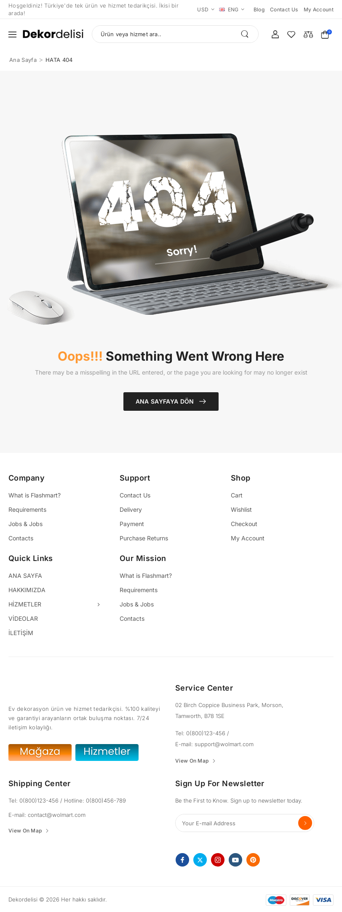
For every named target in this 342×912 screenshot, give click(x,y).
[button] (12, 34)
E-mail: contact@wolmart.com (47, 814)
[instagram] (217, 860)
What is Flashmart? (34, 495)
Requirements (27, 509)
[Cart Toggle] (327, 34)
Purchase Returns (144, 538)
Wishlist (241, 509)
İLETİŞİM (20, 632)
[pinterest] (253, 860)
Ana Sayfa (23, 59)
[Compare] (308, 34)
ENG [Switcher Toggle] (229, 9)
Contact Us (135, 495)
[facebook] (182, 860)
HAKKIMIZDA (26, 589)
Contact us (284, 9)
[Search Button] (248, 34)
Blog (259, 9)
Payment (132, 523)
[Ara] (175, 34)
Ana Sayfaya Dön (166, 401)
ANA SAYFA (25, 575)
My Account (248, 538)
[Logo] (53, 34)
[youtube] (235, 860)
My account (319, 9)
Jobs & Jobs (25, 523)
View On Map (191, 760)
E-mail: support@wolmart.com (214, 744)
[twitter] (200, 860)
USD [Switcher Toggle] (202, 9)
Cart (237, 495)
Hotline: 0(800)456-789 (95, 800)
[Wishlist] (291, 34)
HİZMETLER (24, 604)
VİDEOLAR (23, 618)
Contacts (20, 538)
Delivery (131, 509)
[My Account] (275, 34)
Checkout (244, 523)
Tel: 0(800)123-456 (201, 733)
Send (305, 823)
